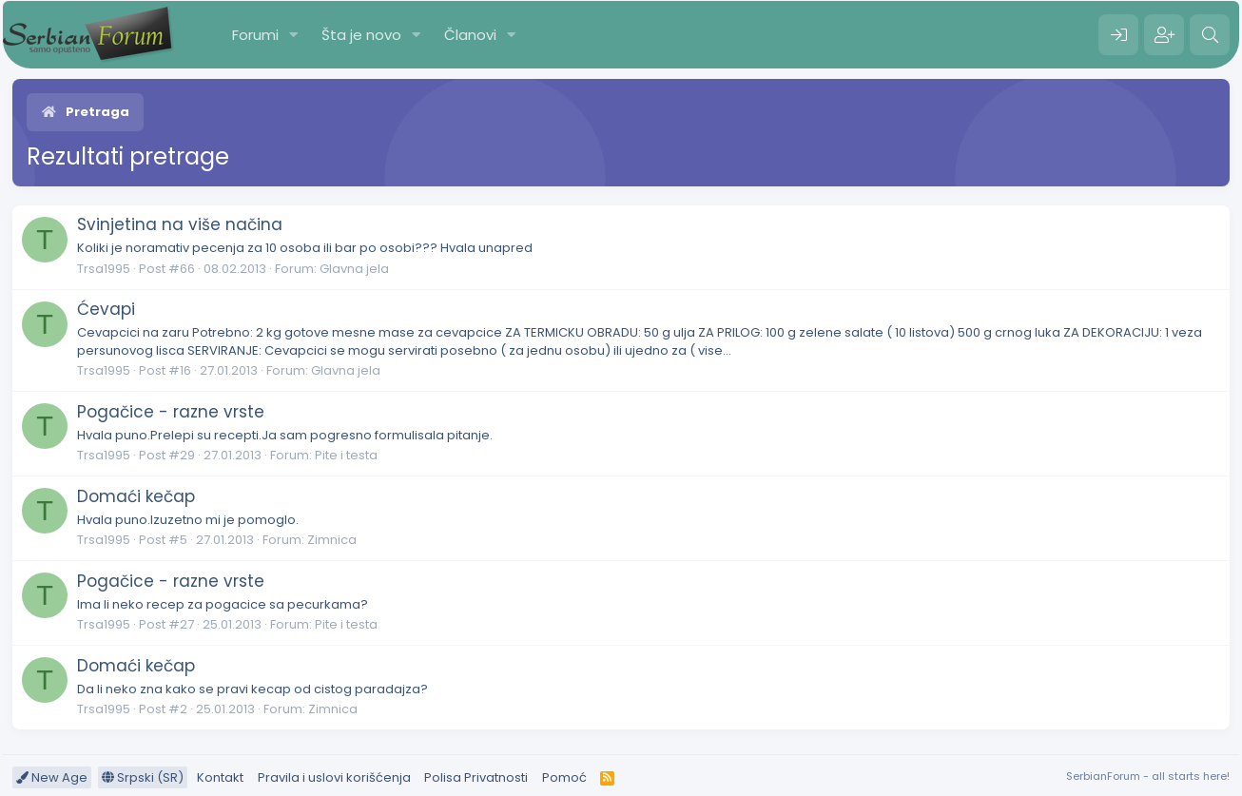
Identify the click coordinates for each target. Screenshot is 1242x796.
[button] (294, 34)
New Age (51, 777)
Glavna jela (354, 269)
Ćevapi (106, 309)
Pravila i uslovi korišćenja (334, 777)
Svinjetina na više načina (179, 224)
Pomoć (564, 777)
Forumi (255, 35)
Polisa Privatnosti (476, 777)
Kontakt (220, 777)
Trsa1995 (103, 269)
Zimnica (332, 540)
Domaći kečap (136, 496)
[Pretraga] (1210, 35)
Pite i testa (346, 455)
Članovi (470, 35)
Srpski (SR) (143, 777)
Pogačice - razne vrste (170, 411)
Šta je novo (361, 35)
